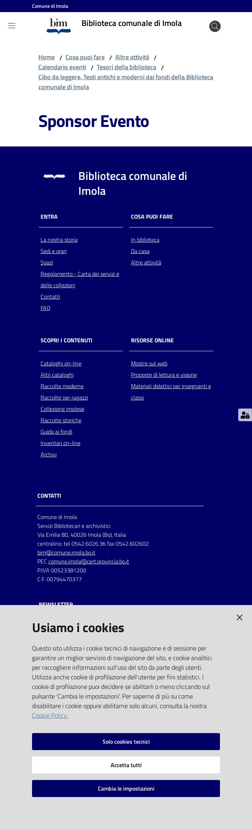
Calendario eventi (62, 67)
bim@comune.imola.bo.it (66, 552)
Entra (49, 217)
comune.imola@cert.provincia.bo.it (88, 561)
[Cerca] (215, 26)
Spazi (47, 262)
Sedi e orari (54, 251)
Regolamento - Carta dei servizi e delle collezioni (80, 279)
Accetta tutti (126, 765)
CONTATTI (49, 496)
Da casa (140, 251)
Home (46, 57)
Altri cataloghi (57, 374)
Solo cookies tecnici (126, 741)
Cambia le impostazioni (126, 788)
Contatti (50, 296)
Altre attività (132, 57)
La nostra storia (59, 239)
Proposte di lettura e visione (164, 374)
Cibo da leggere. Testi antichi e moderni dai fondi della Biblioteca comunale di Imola (125, 82)
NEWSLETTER (56, 604)
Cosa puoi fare (85, 57)
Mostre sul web (149, 363)
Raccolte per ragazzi (64, 397)
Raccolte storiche (61, 420)
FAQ (46, 308)
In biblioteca (145, 239)
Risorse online (152, 340)
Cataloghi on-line (61, 363)
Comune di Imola (50, 6)
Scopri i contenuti (67, 340)
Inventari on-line (60, 443)
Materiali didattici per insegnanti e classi (171, 392)
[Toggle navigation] (11, 25)
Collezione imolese (62, 409)
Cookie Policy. (50, 715)
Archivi (49, 454)
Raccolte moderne (62, 386)
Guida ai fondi (56, 431)
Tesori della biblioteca (126, 67)
